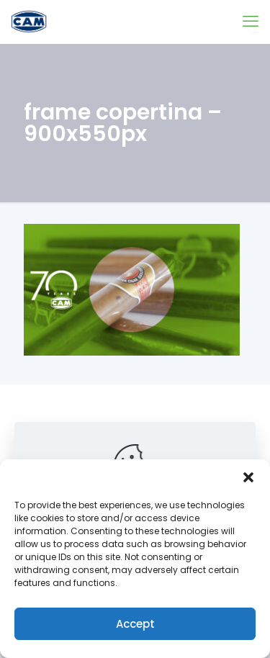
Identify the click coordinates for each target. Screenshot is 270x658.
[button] (248, 477)
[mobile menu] (250, 21)
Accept (135, 623)
